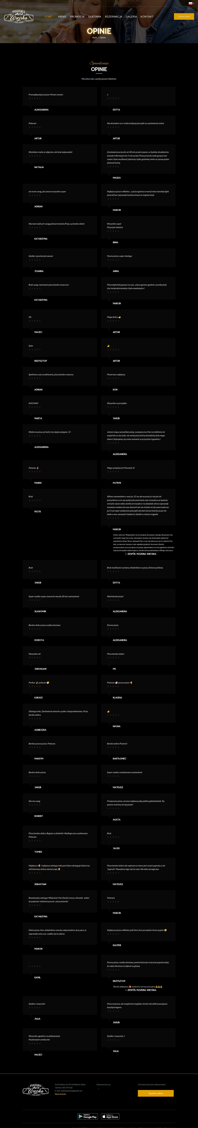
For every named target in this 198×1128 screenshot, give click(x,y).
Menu (62, 16)
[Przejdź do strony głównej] (21, 16)
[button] (191, 3)
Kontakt (147, 16)
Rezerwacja (113, 16)
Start (49, 16)
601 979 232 (67, 1087)
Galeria (131, 16)
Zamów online (156, 1093)
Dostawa (94, 16)
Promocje (77, 16)
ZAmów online (184, 16)
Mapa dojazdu (60, 1094)
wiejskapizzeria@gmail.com (71, 1091)
